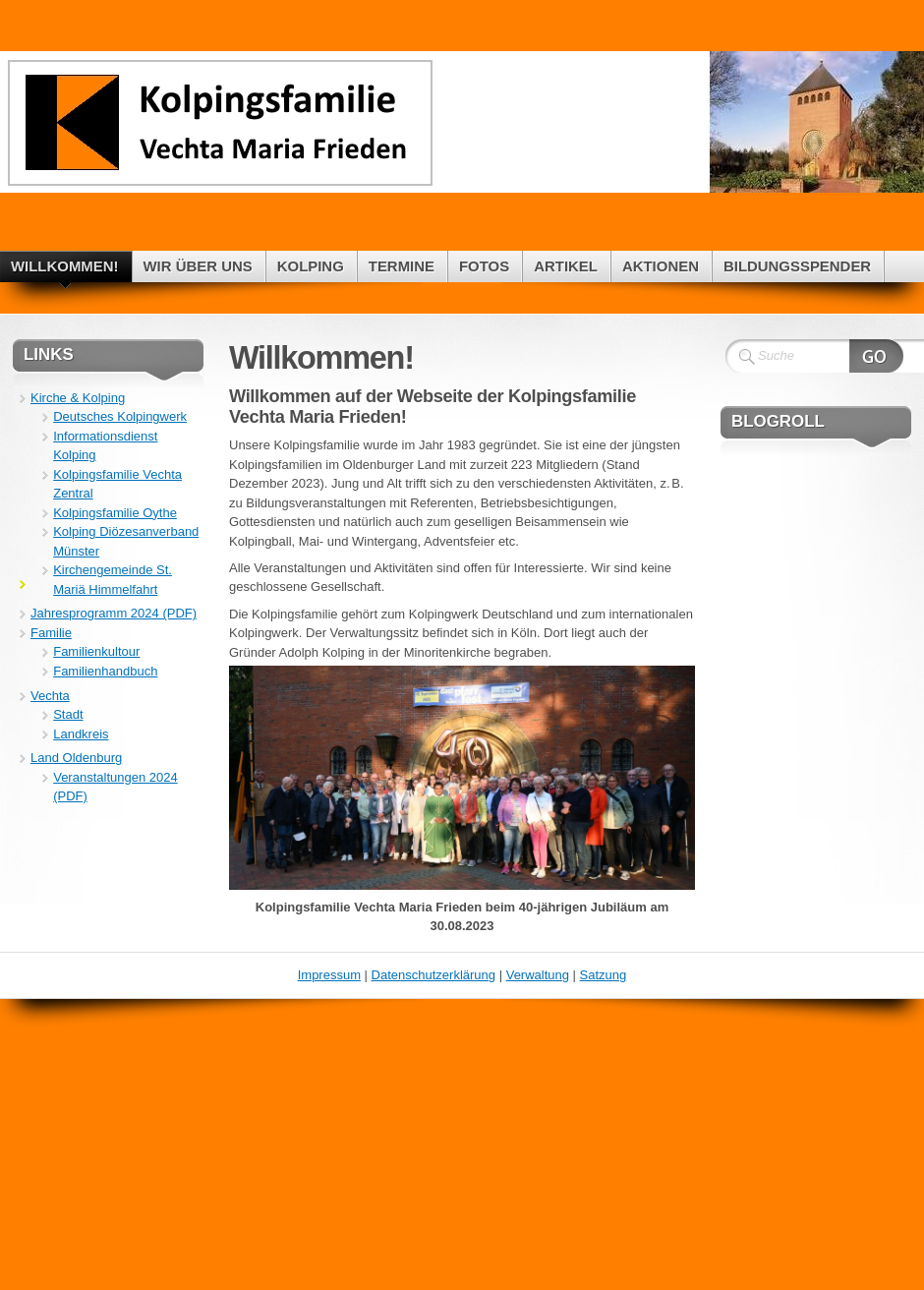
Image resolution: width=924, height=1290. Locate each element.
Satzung (603, 975)
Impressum (329, 975)
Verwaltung (537, 975)
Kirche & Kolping (77, 397)
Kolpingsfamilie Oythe (115, 512)
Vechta (50, 695)
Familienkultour (96, 651)
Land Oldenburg (76, 757)
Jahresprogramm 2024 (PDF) (113, 613)
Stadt (68, 714)
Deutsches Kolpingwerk (120, 416)
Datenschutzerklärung (433, 975)
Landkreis (80, 734)
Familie (51, 632)
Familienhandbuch (105, 671)
